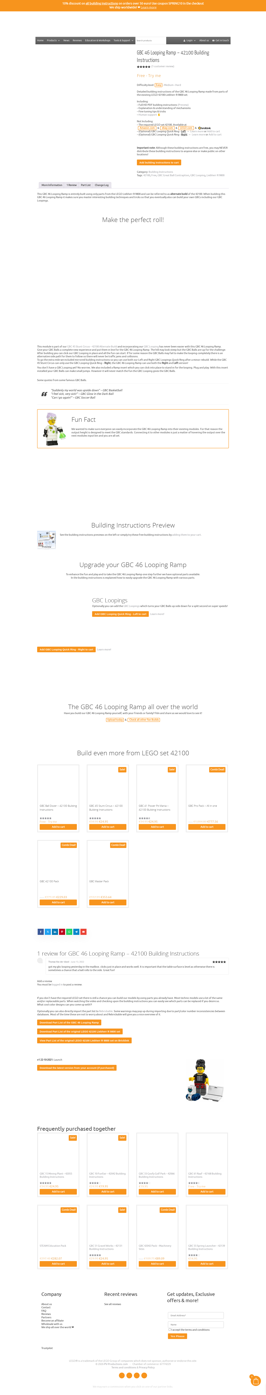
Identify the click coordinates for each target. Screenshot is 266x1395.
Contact (46, 1307)
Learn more (149, 7)
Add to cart (213, 131)
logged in (57, 984)
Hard (178, 85)
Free (153, 175)
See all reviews (112, 1304)
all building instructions (102, 3)
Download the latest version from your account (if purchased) (77, 1067)
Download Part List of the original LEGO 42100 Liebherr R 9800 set (80, 1031)
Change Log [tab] (102, 185)
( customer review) (162, 66)
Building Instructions (161, 172)
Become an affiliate (52, 1320)
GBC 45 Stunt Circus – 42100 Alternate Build (92, 346)
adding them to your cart (186, 535)
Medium (169, 85)
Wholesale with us (51, 1324)
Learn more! (156, 614)
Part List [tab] (86, 185)
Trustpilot (47, 1348)
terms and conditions (197, 1330)
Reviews (77, 40)
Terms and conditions (123, 1367)
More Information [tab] (52, 185)
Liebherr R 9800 (215, 175)
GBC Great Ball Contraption (173, 175)
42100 (146, 175)
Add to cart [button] (58, 827)
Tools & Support (124, 40)
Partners (46, 1317)
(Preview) (183, 105)
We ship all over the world (56, 1327)
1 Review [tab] (71, 185)
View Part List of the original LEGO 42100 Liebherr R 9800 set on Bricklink (84, 1040)
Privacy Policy (147, 1367)
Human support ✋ (150, 114)
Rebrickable (106, 1011)
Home (40, 40)
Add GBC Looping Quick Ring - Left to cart (120, 614)
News (66, 40)
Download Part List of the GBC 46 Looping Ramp (69, 1022)
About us (204, 40)
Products (53, 40)
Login (191, 40)
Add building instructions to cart (159, 162)
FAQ (43, 1311)
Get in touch (222, 40)
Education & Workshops (97, 40)
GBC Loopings (132, 606)
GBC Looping (197, 175)
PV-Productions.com (116, 1364)
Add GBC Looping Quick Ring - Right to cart (66, 649)
